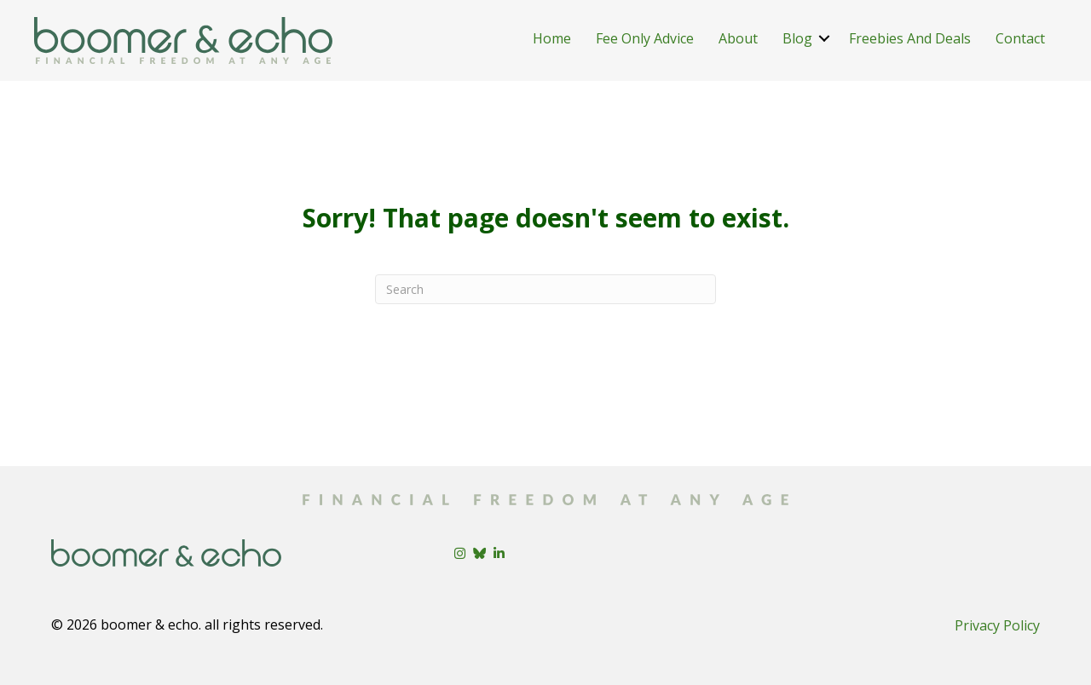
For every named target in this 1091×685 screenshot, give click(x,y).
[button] (824, 38)
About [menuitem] (738, 38)
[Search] (545, 289)
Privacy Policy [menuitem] (997, 625)
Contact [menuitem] (1020, 38)
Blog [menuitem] (797, 38)
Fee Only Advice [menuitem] (645, 38)
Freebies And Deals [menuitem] (910, 38)
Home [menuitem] (552, 38)
